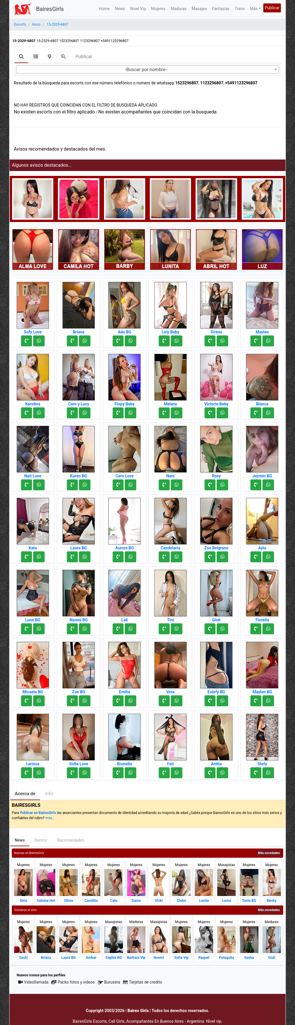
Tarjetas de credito (142, 982)
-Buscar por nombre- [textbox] (146, 69)
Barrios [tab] (41, 840)
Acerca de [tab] (25, 793)
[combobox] (147, 69)
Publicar (272, 7)
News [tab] (20, 840)
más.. (49, 818)
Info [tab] (49, 793)
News (120, 8)
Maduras (179, 8)
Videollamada (33, 982)
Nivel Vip (138, 8)
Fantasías (221, 8)
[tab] (21, 57)
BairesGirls (50, 8)
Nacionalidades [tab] (70, 840)
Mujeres (158, 8)
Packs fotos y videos (72, 982)
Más (254, 8)
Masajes (199, 8)
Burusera (109, 982)
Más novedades (269, 853)
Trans (240, 8)
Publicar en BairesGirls (38, 813)
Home (104, 8)
